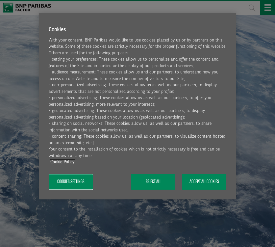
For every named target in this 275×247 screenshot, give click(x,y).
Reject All (153, 181)
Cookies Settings (71, 181)
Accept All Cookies (204, 181)
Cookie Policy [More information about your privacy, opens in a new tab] (62, 162)
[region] (137, 106)
